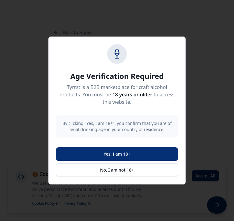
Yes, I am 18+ (117, 154)
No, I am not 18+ (117, 170)
